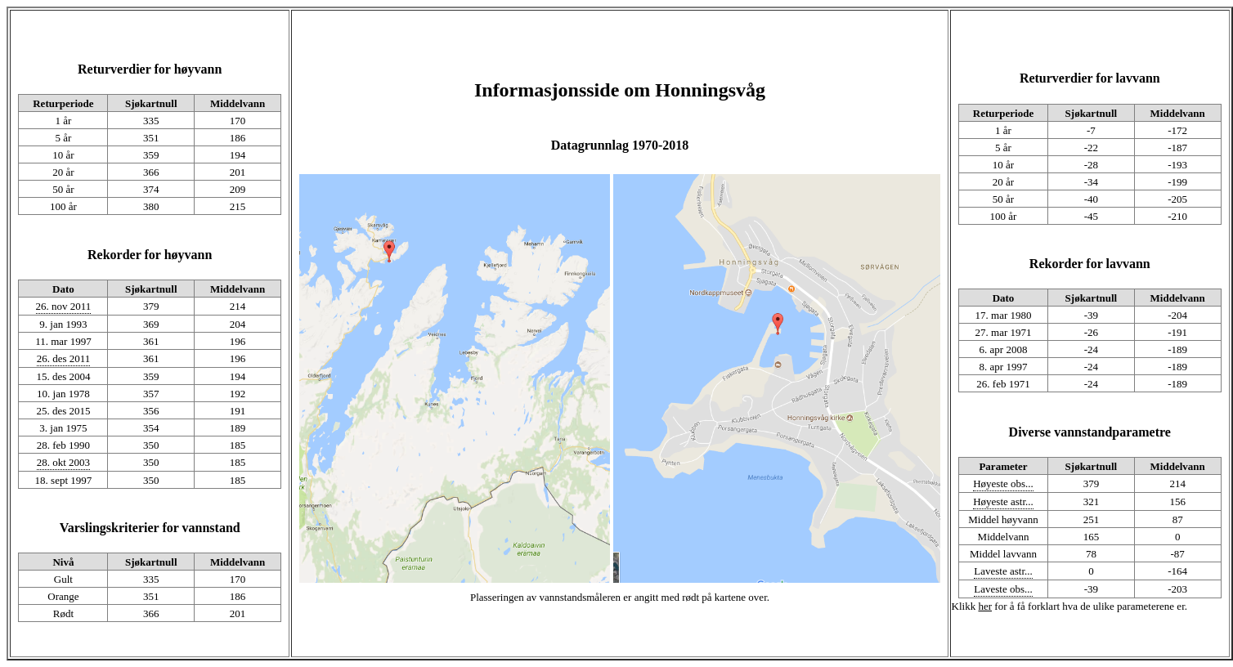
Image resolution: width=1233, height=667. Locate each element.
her (985, 606)
